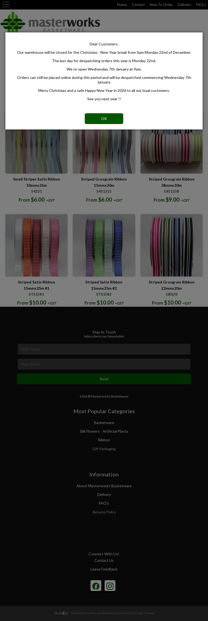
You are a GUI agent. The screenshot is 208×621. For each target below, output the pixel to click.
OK (104, 118)
